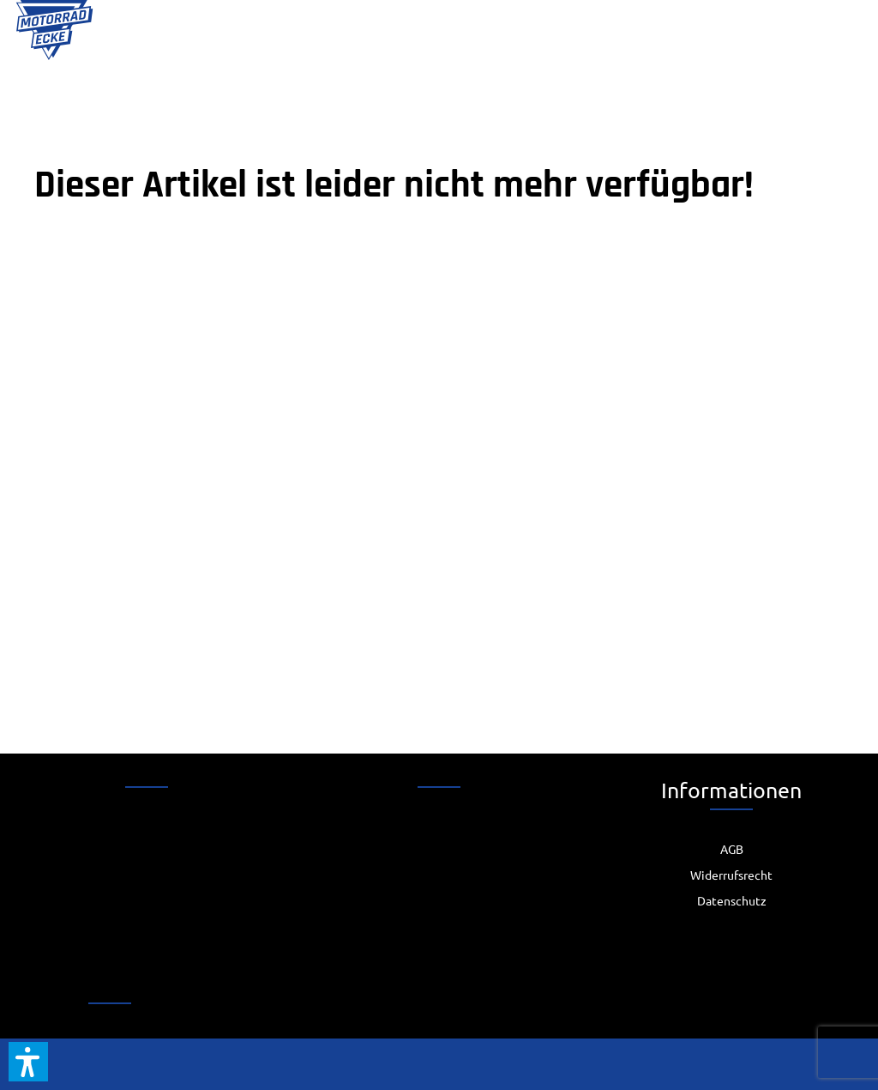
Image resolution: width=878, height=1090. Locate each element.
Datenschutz (732, 900)
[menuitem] (732, 849)
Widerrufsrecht (731, 874)
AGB (731, 849)
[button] (28, 1061)
